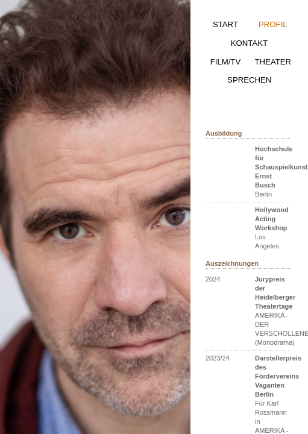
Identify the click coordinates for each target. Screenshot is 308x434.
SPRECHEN (249, 79)
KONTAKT (249, 43)
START (225, 24)
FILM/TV (225, 61)
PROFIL (273, 24)
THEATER (273, 61)
